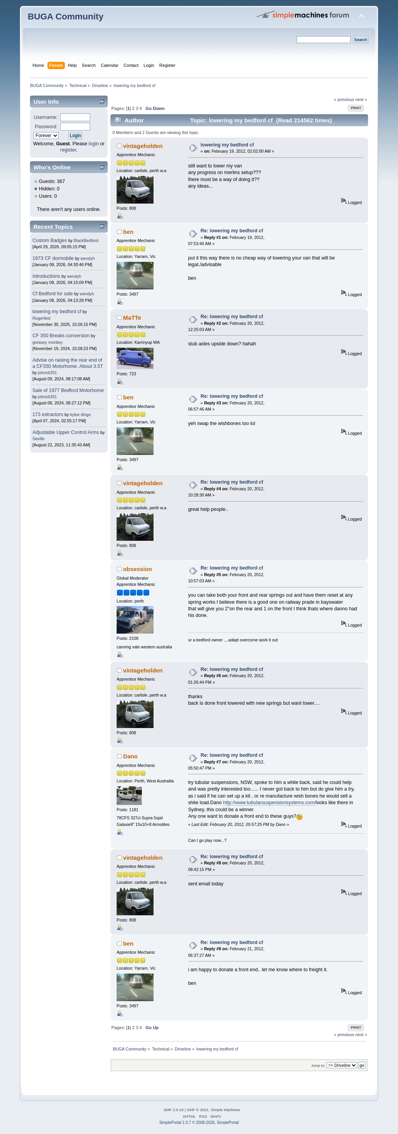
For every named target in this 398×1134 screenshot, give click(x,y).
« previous (344, 99)
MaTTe (132, 317)
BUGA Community (65, 16)
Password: (46, 126)
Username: (46, 117)
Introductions (46, 276)
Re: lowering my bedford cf (232, 230)
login (94, 143)
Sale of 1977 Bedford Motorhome (68, 390)
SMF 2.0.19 (174, 1110)
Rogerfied (41, 318)
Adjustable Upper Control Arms (65, 432)
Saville (38, 438)
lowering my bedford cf (56, 311)
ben (128, 231)
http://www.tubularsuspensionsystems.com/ (269, 802)
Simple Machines (225, 1110)
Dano (130, 756)
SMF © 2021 (198, 1110)
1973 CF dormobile (52, 258)
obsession (137, 569)
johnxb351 (47, 372)
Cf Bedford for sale (52, 293)
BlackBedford (86, 240)
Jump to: (318, 1065)
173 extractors (47, 414)
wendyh (87, 258)
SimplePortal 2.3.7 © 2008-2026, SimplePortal (199, 1122)
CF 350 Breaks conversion (60, 335)
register (68, 150)
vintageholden (142, 146)
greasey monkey (47, 342)
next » (361, 99)
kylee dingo (80, 414)
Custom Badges (49, 240)
